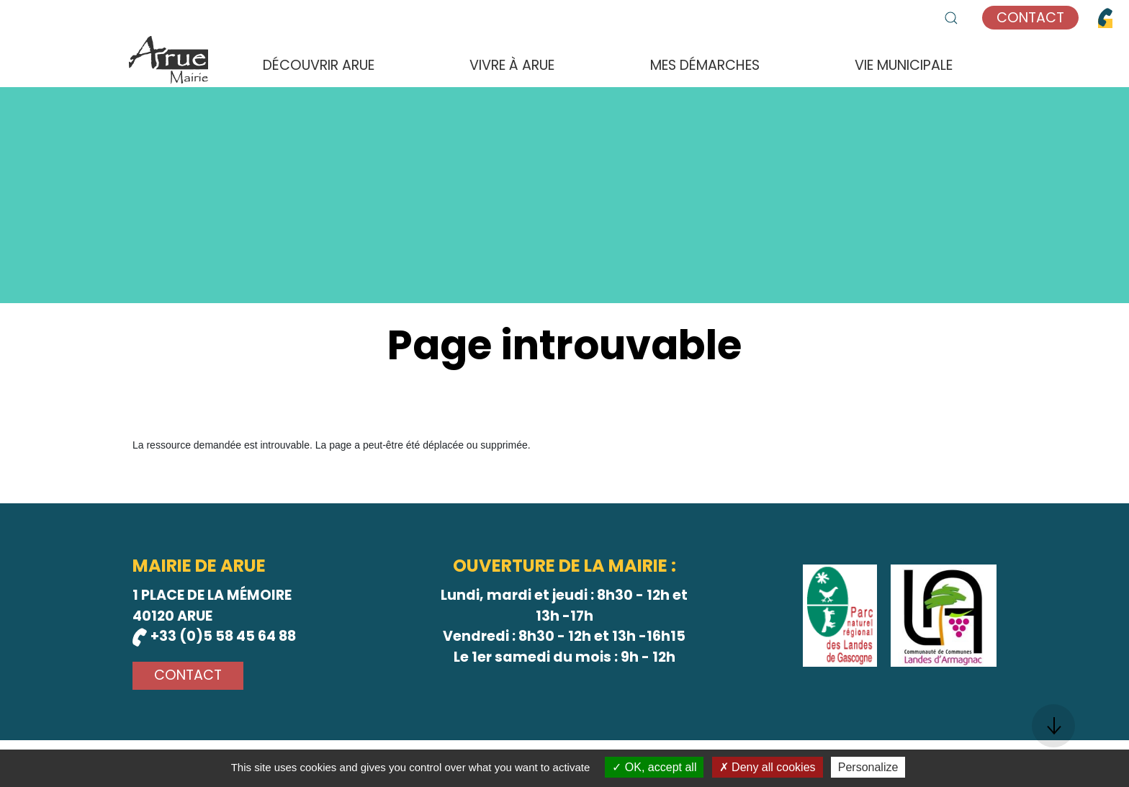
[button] (951, 18)
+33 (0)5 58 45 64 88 (214, 636)
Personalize (868, 767)
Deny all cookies (767, 767)
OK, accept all (654, 767)
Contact (1030, 17)
